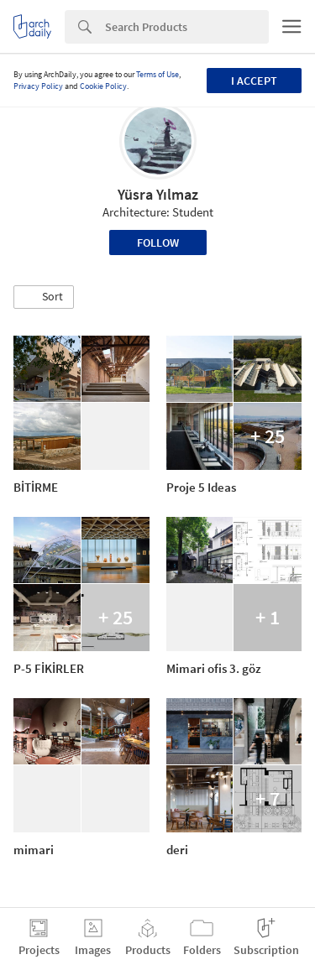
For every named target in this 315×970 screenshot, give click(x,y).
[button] (43, 297)
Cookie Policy (103, 86)
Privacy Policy (38, 86)
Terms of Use (157, 74)
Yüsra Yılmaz (158, 194)
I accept (254, 80)
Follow (158, 242)
